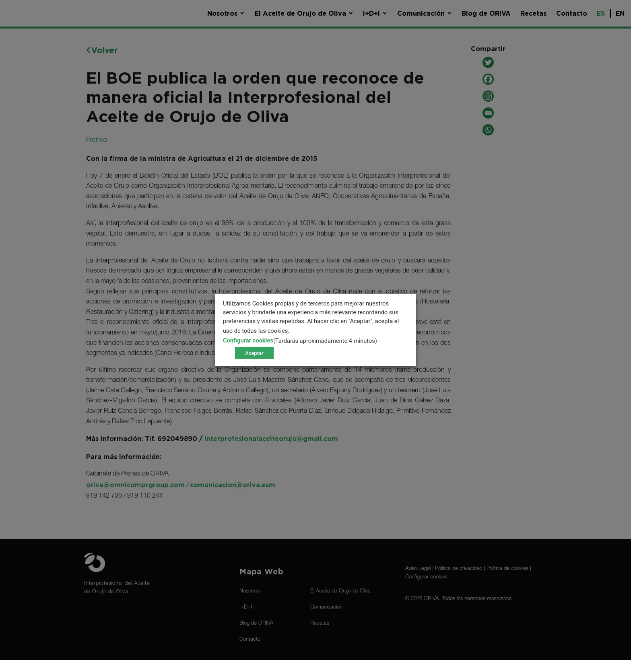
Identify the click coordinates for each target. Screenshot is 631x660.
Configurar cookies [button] (248, 340)
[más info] (305, 331)
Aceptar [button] (254, 353)
